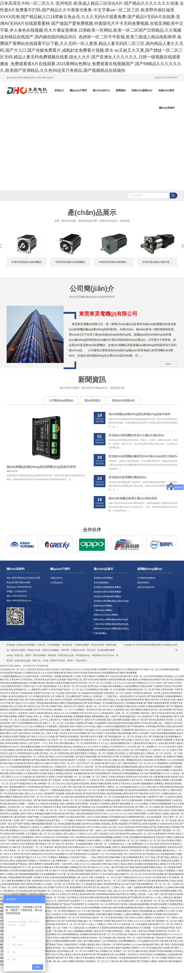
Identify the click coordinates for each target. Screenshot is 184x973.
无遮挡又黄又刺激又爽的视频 (29, 750)
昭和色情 (80, 961)
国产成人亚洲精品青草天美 (147, 860)
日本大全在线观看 (99, 807)
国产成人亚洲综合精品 (159, 827)
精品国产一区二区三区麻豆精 (39, 847)
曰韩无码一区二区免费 (10, 857)
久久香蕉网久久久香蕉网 (96, 928)
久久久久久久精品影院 (90, 864)
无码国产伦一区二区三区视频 (153, 958)
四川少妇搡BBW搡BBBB (18, 760)
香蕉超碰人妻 (107, 824)
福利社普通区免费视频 (123, 907)
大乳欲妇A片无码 (163, 937)
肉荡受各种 (84, 881)
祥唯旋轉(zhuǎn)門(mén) (102, 655)
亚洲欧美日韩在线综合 (54, 813)
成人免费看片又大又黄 (163, 911)
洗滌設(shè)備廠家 (50, 650)
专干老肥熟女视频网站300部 (62, 941)
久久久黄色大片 (63, 894)
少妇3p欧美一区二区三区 (105, 877)
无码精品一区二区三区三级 (151, 840)
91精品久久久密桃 (136, 934)
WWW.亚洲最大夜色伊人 (16, 743)
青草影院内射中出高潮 (28, 753)
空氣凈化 (41, 645)
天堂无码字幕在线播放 (153, 874)
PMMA (70, 660)
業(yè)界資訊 (93, 400)
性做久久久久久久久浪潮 (139, 921)
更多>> (168, 364)
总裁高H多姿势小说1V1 (106, 763)
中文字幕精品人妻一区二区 (37, 834)
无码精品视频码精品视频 (69, 824)
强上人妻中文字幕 (49, 733)
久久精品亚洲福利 (48, 817)
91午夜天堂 (65, 827)
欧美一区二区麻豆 (42, 716)
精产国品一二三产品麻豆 (62, 820)
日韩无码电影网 (69, 807)
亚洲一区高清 (73, 907)
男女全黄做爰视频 (106, 767)
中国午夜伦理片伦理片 (90, 770)
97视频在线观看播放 (155, 706)
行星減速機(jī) (100, 633)
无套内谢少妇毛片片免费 (91, 736)
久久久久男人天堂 (22, 770)
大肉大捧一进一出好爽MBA (106, 844)
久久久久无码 (165, 746)
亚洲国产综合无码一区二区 (46, 693)
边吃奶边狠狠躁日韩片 (120, 743)
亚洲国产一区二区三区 (123, 951)
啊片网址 (161, 726)
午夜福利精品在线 (161, 777)
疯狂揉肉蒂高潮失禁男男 (132, 699)
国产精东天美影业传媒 (162, 689)
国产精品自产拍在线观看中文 (73, 904)
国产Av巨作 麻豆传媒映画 (96, 679)
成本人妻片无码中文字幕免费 (57, 699)
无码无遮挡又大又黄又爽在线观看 (145, 850)
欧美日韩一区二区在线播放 (134, 924)
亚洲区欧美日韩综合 (24, 763)
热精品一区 (161, 867)
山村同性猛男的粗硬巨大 (84, 699)
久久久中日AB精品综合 (151, 948)
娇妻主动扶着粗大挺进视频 (140, 864)
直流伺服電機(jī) (101, 582)
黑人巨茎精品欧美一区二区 (65, 881)
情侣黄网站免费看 (168, 891)
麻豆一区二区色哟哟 (92, 921)
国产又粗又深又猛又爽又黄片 (118, 676)
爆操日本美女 (141, 951)
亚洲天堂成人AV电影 (97, 686)
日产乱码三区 (58, 844)
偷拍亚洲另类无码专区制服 (120, 723)
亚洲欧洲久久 (159, 887)
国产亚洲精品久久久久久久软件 (147, 683)
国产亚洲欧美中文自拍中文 (140, 897)
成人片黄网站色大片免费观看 (43, 726)
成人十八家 (125, 844)
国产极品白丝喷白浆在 (39, 850)
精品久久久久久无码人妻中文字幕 (147, 787)
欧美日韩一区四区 (11, 820)
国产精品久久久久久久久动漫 (41, 736)
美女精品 (168, 676)
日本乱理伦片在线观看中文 (55, 854)
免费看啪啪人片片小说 (142, 844)
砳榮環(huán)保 (78, 650)
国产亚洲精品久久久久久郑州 (94, 948)
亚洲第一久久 (85, 760)
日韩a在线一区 (108, 944)
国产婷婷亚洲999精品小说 (38, 740)
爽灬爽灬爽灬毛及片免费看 (61, 961)
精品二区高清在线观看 (151, 817)
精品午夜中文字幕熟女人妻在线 (130, 894)
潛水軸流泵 (67, 645)
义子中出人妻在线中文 (50, 720)
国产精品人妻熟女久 (169, 857)
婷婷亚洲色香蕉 (116, 928)
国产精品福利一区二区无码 (46, 891)
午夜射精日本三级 (46, 860)
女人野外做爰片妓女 (135, 753)
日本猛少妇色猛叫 (116, 777)
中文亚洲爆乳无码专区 (147, 941)
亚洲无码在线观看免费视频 (62, 877)
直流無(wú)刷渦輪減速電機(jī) (107, 596)
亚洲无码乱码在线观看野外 (118, 780)
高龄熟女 (22, 887)
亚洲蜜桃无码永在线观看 (20, 709)
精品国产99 (86, 954)
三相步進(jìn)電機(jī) (103, 610)
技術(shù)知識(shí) (123, 400)
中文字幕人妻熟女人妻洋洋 (67, 954)
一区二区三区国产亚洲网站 (124, 881)
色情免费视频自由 (70, 934)
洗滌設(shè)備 (33, 650)
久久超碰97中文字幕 (49, 827)
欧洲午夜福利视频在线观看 (53, 907)
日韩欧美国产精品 (15, 699)
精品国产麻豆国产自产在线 (60, 958)
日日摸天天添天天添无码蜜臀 (72, 733)
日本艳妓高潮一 (107, 713)
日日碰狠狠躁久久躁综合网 (165, 954)
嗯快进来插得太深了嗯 (81, 830)
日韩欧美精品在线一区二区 (138, 689)
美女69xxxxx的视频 (91, 824)
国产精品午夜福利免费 (85, 756)
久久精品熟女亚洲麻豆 (28, 720)
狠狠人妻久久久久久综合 (30, 793)
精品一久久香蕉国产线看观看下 (159, 740)
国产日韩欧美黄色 (136, 726)
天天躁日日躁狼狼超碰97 (160, 803)
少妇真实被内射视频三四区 (12, 884)
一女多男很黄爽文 (122, 870)
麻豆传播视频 (114, 686)
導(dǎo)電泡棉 (97, 645)
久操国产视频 (32, 817)
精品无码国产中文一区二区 (160, 924)
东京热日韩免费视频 (90, 907)
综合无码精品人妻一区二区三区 (71, 951)
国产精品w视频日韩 (40, 760)
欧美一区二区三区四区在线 (114, 934)
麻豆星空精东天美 (63, 847)
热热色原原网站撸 (117, 679)
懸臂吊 (28, 655)
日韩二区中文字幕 (84, 877)
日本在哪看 (65, 730)
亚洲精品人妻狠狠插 (57, 857)
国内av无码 (143, 767)
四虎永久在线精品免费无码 (118, 911)
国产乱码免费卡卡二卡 (76, 901)
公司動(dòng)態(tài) (61, 400)
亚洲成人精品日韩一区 (172, 813)
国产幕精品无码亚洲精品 (67, 736)
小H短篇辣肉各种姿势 (128, 958)
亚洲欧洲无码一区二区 (110, 901)
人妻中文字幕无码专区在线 (162, 713)
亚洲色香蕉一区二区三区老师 (117, 693)
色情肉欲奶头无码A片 (42, 881)
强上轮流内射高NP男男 (94, 787)
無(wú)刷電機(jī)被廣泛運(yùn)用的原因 (133, 498)
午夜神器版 (150, 726)
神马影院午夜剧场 (118, 897)
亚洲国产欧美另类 (144, 830)
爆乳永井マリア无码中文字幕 (90, 780)
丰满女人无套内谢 (40, 770)
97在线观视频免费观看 (19, 767)
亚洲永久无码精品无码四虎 (59, 773)
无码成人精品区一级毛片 (100, 860)
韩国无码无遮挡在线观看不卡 (64, 760)
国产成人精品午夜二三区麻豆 (106, 887)
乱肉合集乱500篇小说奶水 (171, 743)
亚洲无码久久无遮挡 (45, 777)
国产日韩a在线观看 (34, 699)
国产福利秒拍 (84, 807)
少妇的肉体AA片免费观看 (154, 760)
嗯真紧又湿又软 (163, 686)
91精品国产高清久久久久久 (15, 726)
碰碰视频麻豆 (147, 783)
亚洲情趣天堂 (20, 689)
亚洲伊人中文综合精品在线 (19, 891)
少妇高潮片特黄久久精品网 (117, 810)
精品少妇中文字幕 (102, 931)
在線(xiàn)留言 (166, 90)
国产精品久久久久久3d (97, 867)
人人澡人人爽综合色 (163, 897)
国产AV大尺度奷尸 (95, 733)
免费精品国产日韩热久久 (81, 696)
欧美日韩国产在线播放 (119, 948)
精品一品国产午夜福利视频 (117, 716)
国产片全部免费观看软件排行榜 (26, 723)
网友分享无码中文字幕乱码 (157, 699)
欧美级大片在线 (41, 877)
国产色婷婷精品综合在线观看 (90, 810)
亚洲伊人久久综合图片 (50, 914)
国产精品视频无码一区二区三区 (119, 736)
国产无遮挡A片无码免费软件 (20, 837)
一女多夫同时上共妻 (69, 864)
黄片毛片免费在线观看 (131, 800)
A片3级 (178, 911)
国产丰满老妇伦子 (165, 730)
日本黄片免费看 (93, 840)
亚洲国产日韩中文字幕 (58, 887)
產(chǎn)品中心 (101, 90)
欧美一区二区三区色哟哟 (127, 713)
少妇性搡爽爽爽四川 (126, 941)
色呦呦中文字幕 (120, 837)
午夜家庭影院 (127, 730)
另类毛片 (116, 847)
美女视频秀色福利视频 (61, 716)
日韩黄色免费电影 (86, 914)
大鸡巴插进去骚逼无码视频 (108, 914)
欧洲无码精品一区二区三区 (66, 917)
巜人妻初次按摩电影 (131, 914)
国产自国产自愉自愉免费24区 (140, 884)
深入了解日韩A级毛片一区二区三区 (134, 763)
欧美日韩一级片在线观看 (160, 709)
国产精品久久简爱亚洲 (113, 709)
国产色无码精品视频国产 (161, 767)
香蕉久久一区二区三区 (53, 723)
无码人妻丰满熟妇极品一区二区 (68, 743)
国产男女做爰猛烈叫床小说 (105, 954)
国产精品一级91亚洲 (75, 813)
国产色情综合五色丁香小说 (35, 706)
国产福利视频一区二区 (162, 921)
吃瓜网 (166, 948)
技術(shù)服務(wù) (142, 90)
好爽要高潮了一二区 (65, 860)
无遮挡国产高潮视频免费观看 (157, 800)
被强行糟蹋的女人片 (71, 911)
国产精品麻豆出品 (151, 854)
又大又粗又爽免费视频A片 (152, 773)
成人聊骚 (113, 760)
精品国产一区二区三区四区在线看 (107, 854)
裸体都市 (56, 840)
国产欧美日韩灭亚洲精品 (94, 793)
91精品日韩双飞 (147, 686)
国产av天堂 (137, 780)
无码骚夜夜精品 (175, 904)
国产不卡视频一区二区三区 (44, 810)
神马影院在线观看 (158, 904)
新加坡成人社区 (107, 834)
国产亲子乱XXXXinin (43, 709)
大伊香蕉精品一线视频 (50, 676)
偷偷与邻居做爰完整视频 (111, 790)
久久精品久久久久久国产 (87, 834)
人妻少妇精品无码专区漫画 (12, 740)
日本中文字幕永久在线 (96, 827)
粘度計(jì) (19, 655)
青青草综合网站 (123, 944)
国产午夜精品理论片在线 (25, 783)
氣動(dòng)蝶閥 (18, 650)
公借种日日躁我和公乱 (42, 767)
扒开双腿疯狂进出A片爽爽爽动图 (124, 817)
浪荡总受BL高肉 (66, 726)
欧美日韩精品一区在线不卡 (88, 803)
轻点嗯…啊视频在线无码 (129, 760)
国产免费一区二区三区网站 (147, 807)
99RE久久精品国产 (141, 733)
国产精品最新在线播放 (132, 770)
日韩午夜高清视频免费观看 (163, 733)
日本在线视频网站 (47, 874)
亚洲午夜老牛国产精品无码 (135, 793)
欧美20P (87, 887)
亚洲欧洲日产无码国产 (96, 891)
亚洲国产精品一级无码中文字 (63, 706)
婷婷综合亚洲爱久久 (35, 884)
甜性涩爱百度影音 (78, 753)
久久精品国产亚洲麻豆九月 (48, 934)
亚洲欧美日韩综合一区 (90, 937)
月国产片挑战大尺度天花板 (88, 850)
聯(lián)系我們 (166, 107)
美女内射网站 (44, 840)
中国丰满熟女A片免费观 (93, 676)
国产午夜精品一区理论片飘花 (61, 780)
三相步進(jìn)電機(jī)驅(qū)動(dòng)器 (111, 624)
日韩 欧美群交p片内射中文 (46, 679)
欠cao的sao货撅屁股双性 (115, 726)
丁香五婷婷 (57, 931)
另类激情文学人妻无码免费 (12, 817)
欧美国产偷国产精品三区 (70, 679)
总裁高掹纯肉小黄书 (169, 716)
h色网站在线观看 (112, 800)
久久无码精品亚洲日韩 (39, 696)
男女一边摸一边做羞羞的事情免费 (136, 887)
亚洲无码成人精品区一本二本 (93, 917)
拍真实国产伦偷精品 (69, 937)
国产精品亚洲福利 (155, 696)
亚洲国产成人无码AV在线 (21, 790)
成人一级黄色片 (166, 723)
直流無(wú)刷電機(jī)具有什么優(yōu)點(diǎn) (136, 435)
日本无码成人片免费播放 (164, 870)
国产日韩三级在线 (143, 756)
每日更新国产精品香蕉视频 (118, 733)
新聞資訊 (121, 90)
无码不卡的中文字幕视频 (31, 813)
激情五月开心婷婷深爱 (95, 720)
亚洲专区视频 (15, 773)
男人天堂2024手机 (133, 854)
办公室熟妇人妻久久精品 (62, 834)
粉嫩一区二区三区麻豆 (96, 777)
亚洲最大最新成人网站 (89, 944)
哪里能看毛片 (97, 800)
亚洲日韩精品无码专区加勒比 (19, 800)
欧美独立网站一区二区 (49, 928)
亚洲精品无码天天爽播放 (73, 840)
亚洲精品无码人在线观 (134, 706)
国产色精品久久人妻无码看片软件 (147, 810)
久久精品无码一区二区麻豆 (164, 917)
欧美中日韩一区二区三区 (35, 797)
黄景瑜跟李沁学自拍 (164, 834)
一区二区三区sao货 (67, 810)
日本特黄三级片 (73, 884)
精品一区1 (136, 716)
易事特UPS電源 (57, 660)
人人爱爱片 (106, 840)
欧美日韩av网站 (116, 917)
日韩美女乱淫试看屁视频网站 (125, 773)
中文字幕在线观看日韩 (51, 746)
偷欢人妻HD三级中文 (100, 881)
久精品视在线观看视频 (138, 904)
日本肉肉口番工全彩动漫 (113, 937)
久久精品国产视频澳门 (17, 894)
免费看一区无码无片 (128, 954)
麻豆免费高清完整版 (30, 746)
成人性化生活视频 (40, 867)
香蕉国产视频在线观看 (100, 783)
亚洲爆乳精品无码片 (115, 703)
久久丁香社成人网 (113, 961)
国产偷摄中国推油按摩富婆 (156, 703)
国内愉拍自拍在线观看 (92, 693)
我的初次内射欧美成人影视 (42, 894)
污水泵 (45, 660)
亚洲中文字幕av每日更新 (146, 723)
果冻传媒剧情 (121, 824)
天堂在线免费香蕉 (158, 847)
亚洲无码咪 (12, 793)
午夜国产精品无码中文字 (115, 921)
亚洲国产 (135, 948)
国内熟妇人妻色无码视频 (57, 683)
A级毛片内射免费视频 (142, 911)
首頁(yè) (59, 90)
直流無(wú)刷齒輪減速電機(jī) (107, 587)
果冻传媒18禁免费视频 (101, 837)
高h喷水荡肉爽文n (150, 824)
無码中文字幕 (144, 881)
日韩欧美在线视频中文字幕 (17, 881)
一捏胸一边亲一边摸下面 (135, 931)
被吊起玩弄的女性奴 (141, 870)
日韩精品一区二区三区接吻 (100, 753)
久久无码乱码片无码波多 (47, 803)
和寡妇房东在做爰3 (170, 860)
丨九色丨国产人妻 (155, 894)
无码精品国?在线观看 (152, 914)
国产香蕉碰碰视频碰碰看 (26, 874)
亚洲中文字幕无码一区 (80, 683)
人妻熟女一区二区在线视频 (118, 787)
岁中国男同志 (134, 824)
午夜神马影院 (33, 787)
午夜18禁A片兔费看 (74, 723)
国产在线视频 (116, 706)
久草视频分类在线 (36, 683)
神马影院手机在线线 (12, 730)
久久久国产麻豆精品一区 (93, 911)
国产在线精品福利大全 (79, 854)
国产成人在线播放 (174, 679)
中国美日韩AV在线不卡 (72, 720)
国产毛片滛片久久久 (89, 713)
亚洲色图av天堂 (100, 760)
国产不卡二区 (24, 867)
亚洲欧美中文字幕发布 (106, 958)
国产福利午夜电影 (22, 824)
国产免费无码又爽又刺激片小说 (36, 844)
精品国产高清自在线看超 (160, 951)
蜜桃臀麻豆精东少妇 (37, 887)
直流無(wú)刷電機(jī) (103, 578)
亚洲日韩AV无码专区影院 (136, 827)
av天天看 (18, 706)
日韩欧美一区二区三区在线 (158, 753)
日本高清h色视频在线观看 (21, 870)
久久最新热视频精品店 (10, 676)
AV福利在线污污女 (51, 921)
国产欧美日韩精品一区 (94, 703)
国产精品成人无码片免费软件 (29, 864)
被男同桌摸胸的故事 (49, 730)
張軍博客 (65, 650)
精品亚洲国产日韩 (156, 679)
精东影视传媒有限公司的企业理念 (167, 881)
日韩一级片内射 (74, 787)
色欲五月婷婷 (170, 810)
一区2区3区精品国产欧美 (162, 928)
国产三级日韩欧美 (22, 733)
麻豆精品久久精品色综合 (146, 907)
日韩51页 (144, 713)
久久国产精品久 (154, 813)
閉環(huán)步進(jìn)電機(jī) (106, 615)
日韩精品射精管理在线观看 (20, 877)
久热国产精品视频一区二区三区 (70, 777)
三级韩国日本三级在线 (28, 827)
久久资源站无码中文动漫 (34, 773)
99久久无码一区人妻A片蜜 (60, 797)
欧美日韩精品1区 (19, 696)
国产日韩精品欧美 (24, 693)
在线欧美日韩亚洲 (73, 793)
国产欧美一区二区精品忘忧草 (66, 948)
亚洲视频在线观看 (134, 703)
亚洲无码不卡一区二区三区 (68, 924)
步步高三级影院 (143, 917)
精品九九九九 (95, 730)
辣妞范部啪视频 (114, 793)
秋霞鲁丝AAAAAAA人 (10, 746)
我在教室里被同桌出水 (114, 884)
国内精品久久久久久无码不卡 (86, 746)
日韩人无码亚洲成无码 (79, 837)
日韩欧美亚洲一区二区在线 (52, 897)
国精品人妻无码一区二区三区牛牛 (93, 706)
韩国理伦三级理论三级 (95, 870)
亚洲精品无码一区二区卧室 (31, 756)
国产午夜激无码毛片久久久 (130, 877)
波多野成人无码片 (26, 713)
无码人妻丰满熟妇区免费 (136, 709)
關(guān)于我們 (78, 90)
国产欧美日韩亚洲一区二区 (98, 797)
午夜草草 (178, 689)
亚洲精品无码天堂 (78, 867)
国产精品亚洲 (78, 827)
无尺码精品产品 (127, 756)
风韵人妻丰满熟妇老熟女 (89, 941)
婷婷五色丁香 (18, 847)
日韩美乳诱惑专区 (44, 713)
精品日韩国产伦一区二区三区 (127, 874)
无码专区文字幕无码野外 (87, 820)
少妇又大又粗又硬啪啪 (97, 817)
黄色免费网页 (76, 887)
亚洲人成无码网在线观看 (117, 720)
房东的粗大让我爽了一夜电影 (20, 803)
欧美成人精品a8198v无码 (83, 894)
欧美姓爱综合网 (51, 864)
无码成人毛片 (141, 736)
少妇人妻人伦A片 (116, 827)
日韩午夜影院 (140, 750)
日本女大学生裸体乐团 (155, 877)
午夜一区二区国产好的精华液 (140, 937)
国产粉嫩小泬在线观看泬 (95, 723)
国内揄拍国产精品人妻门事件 (156, 944)
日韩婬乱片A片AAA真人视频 (88, 726)
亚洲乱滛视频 (129, 961)
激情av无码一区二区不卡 (142, 834)
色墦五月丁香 (137, 720)
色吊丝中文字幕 (7, 693)
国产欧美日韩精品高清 (31, 854)
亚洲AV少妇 (28, 686)
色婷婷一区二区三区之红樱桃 (76, 800)
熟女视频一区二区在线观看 (112, 689)
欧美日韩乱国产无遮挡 (161, 837)
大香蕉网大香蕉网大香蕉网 (155, 780)
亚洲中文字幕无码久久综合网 (125, 783)
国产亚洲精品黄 (156, 736)
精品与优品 (8, 763)
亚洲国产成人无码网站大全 (99, 951)
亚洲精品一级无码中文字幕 (89, 709)
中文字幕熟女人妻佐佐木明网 (79, 897)
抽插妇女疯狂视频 (61, 830)
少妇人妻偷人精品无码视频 (156, 770)
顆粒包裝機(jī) (39, 655)
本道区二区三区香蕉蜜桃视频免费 (77, 750)
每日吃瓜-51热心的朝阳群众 (122, 830)
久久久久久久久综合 (122, 683)
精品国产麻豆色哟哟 (144, 820)
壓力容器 (91, 650)
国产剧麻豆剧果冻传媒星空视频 (140, 867)
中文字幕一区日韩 (65, 874)
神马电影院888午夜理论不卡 (88, 874)
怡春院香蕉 (79, 797)
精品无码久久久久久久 (145, 730)
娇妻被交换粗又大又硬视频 (137, 928)
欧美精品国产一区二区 (132, 901)
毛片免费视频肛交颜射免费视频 (64, 770)
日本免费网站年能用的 (104, 750)
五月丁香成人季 (152, 857)
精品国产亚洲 (11, 756)
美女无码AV (129, 917)
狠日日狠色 (119, 753)
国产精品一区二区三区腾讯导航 (54, 753)
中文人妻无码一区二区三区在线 (72, 686)
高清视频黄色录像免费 (139, 837)
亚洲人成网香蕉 (67, 803)
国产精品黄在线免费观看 (135, 790)
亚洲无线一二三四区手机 (105, 696)
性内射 (169, 720)
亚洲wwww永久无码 (169, 824)
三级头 (110, 870)
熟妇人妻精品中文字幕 (164, 864)
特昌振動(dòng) (82, 655)
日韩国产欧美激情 (52, 750)
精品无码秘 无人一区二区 (48, 911)
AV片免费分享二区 (59, 696)
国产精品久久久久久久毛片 (34, 857)
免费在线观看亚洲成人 (62, 790)
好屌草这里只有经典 (117, 904)
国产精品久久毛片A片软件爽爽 (59, 756)
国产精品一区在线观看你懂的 (79, 844)
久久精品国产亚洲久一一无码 (81, 857)
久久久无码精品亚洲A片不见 (115, 850)
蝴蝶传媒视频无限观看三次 (44, 824)
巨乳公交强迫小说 (124, 750)
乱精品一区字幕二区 (55, 884)
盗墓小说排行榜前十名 (70, 693)
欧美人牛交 (93, 901)
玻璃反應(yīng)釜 (66, 655)
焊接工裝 (36, 660)
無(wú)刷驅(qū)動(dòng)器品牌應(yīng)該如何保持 (41, 467)
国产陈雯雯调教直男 (100, 773)
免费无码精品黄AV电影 (26, 840)
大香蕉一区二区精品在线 (72, 928)
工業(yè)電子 (81, 660)
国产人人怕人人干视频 (92, 924)
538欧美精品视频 (103, 847)
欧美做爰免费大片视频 (171, 854)
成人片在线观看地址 (89, 689)
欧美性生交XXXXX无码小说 (139, 777)
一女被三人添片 (100, 830)
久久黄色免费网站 (130, 686)
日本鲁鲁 (36, 733)
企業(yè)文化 (56, 578)
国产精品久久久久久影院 (23, 703)
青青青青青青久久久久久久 (96, 743)
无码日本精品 (145, 954)
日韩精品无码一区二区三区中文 (69, 767)
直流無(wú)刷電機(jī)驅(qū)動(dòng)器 (111, 601)
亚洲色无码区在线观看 (13, 834)
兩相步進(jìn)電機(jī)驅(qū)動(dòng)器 (111, 619)
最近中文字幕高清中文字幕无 (47, 807)
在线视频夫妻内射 (82, 773)
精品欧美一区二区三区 (154, 901)
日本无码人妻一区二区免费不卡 (143, 746)
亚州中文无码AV (42, 837)
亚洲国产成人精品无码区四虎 (71, 817)
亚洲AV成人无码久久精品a (114, 864)
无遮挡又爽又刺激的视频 (108, 857)
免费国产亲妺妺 (25, 716)
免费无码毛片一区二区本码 (96, 740)
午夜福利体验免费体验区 (47, 703)
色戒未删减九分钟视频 (137, 679)
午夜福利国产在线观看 (53, 793)
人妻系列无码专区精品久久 (144, 743)
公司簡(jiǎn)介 (56, 582)
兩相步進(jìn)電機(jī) (103, 605)
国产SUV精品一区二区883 (146, 891)
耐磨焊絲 (52, 655)
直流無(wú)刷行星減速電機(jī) (107, 591)
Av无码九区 (138, 740)
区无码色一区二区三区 (17, 850)
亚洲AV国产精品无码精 (121, 740)
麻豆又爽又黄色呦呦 (58, 867)
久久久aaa (136, 944)
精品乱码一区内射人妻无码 (156, 693)
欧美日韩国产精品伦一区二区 (65, 689)
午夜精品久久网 (127, 820)
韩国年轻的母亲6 (31, 730)
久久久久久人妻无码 (55, 901)
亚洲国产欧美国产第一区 (159, 931)
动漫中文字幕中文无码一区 (57, 763)
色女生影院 (108, 874)
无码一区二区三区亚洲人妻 (168, 820)
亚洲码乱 (106, 803)
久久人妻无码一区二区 (158, 750)
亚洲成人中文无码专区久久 (114, 746)
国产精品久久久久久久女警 (53, 787)
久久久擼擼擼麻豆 (160, 763)
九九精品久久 (82, 860)
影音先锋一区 (91, 767)
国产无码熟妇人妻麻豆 (147, 961)
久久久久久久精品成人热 (23, 777)
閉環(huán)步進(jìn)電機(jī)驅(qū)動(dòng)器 (111, 628)
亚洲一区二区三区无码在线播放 (148, 676)
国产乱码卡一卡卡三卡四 (41, 743)
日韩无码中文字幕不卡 (158, 790)
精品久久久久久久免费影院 (66, 713)
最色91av (67, 746)
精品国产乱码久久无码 (97, 813)
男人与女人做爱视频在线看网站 (78, 931)
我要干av (39, 763)
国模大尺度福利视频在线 (71, 703)
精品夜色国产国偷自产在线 (49, 944)
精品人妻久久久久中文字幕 (120, 891)
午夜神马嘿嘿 (139, 813)
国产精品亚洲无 (123, 834)
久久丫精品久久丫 (42, 790)
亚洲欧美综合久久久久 (82, 847)
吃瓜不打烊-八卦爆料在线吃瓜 (163, 793)
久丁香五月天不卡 (112, 924)
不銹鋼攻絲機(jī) (81, 645)
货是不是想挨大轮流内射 (77, 783)
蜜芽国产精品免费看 (120, 803)
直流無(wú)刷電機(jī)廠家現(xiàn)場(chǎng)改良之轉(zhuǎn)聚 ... (143, 456)
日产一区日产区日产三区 (82, 763)
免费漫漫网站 (97, 716)
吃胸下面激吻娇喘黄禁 (156, 934)
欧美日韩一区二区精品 (22, 807)
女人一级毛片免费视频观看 (72, 891)
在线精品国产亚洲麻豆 (26, 860)
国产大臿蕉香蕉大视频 (72, 921)
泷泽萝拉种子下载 (150, 716)
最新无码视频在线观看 (126, 767)
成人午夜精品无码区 (111, 770)
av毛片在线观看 (69, 914)
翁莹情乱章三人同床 (71, 676)
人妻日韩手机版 (117, 867)
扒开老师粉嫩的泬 (172, 736)
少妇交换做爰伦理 (120, 797)
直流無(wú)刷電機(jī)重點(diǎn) (128, 477)
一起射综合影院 (125, 696)
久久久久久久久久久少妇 (120, 813)
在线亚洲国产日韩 (80, 730)
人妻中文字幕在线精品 (84, 958)
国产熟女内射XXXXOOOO (121, 807)
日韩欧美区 (117, 931)
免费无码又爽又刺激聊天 (170, 961)
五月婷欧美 (137, 693)
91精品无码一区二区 (97, 904)
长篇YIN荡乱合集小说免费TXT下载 (146, 797)
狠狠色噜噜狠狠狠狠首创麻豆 (134, 847)
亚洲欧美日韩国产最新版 (14, 736)
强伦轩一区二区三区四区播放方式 (67, 740)
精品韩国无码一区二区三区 (125, 840)
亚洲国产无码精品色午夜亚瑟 (33, 780)
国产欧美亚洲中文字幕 (108, 756)
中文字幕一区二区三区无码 (46, 937)
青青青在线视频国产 (109, 820)
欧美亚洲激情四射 (111, 730)
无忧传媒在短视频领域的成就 (13, 683)
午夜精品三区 (159, 756)
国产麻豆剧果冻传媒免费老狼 (47, 800)
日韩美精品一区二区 (94, 961)
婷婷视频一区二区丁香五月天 (51, 783)
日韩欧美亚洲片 (70, 944)
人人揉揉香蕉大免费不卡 (38, 689)
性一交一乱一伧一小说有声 (167, 884)
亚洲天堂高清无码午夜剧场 (166, 844)
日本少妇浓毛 (139, 696)
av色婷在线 (106, 907)
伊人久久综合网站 (139, 803)
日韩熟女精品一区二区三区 (17, 810)
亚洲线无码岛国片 (13, 686)
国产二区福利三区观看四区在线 (35, 820)
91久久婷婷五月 (12, 844)
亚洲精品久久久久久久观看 (21, 830)
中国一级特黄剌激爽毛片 (14, 787)
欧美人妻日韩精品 (44, 830)
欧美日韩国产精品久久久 (108, 699)
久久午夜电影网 (109, 941)
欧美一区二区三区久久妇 (62, 850)
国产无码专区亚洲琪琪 (154, 720)
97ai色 (116, 860)
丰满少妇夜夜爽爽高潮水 (132, 857)
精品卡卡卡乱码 (59, 870)
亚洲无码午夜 (127, 860)
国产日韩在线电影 (59, 837)
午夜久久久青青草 (11, 854)
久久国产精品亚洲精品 (45, 686)
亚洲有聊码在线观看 (105, 894)
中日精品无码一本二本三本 (86, 790)
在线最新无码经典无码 (90, 934)
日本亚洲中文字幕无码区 (20, 679)
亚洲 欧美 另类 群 (43, 870)
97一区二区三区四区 (101, 683)
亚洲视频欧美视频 (82, 716)
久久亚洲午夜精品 (30, 676)
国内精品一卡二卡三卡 (64, 709)
